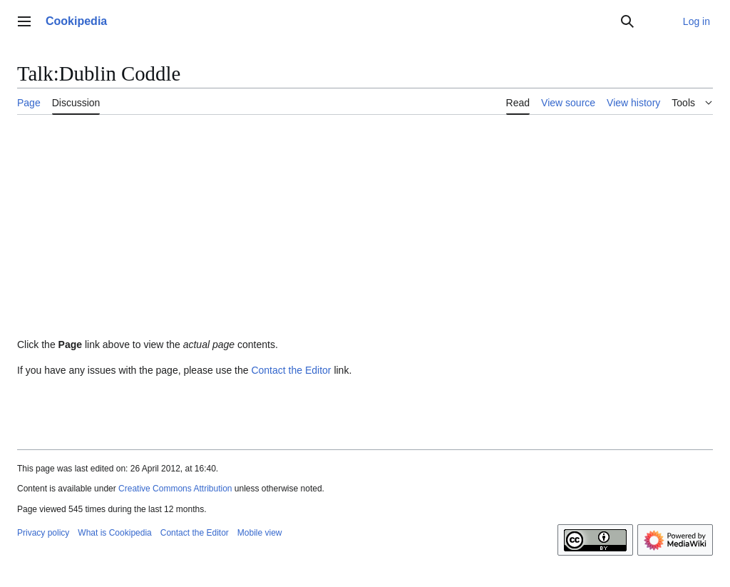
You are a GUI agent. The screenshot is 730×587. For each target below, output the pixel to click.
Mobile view (259, 533)
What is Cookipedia (114, 533)
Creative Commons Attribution (175, 489)
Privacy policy (43, 533)
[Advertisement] (365, 232)
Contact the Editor (291, 370)
